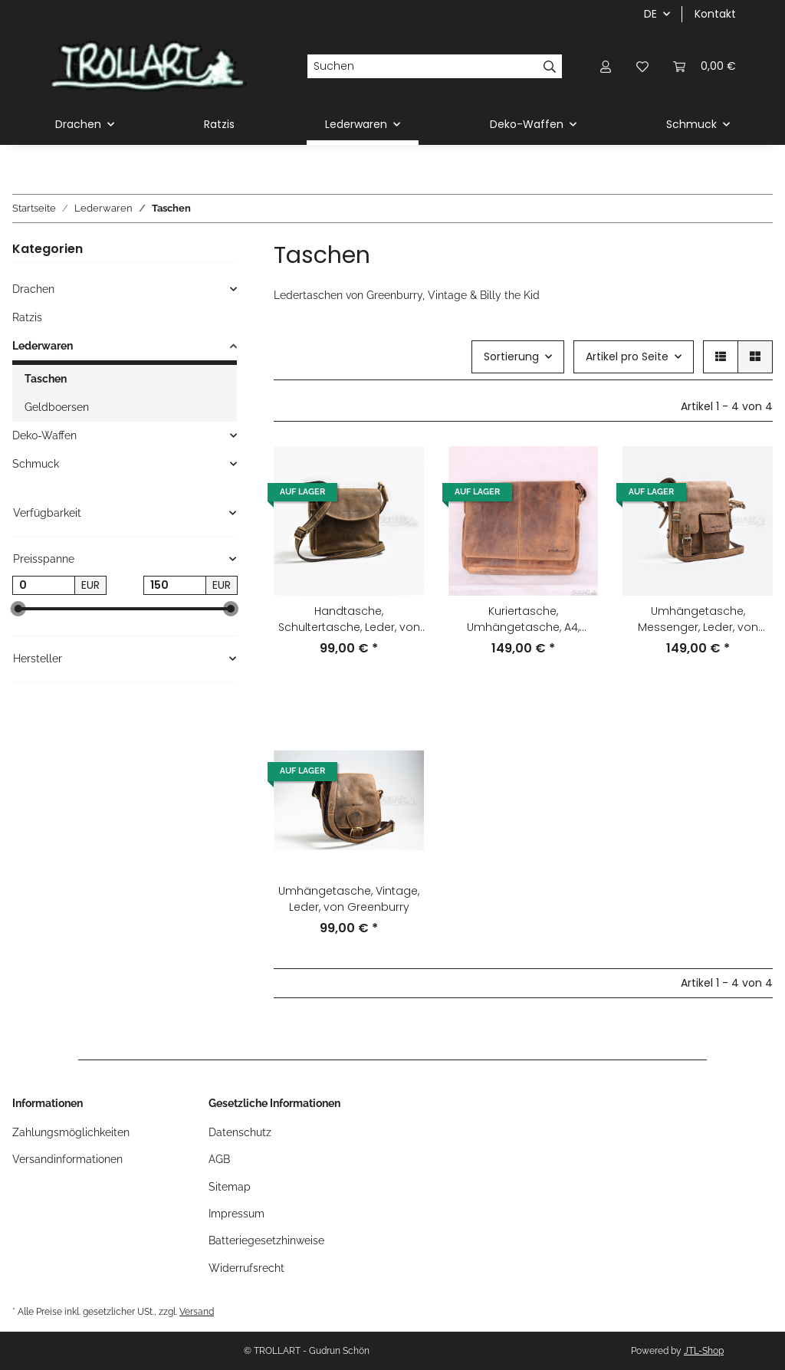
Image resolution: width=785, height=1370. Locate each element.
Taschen (46, 379)
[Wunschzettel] (642, 66)
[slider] (18, 609)
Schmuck (35, 464)
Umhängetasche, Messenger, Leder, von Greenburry (698, 619)
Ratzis (27, 317)
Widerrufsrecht (246, 1268)
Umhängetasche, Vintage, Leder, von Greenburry (348, 899)
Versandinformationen (67, 1159)
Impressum (236, 1213)
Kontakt (715, 13)
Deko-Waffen (44, 435)
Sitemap (230, 1187)
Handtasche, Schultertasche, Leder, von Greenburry (349, 619)
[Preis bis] (174, 586)
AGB (219, 1159)
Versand (196, 1311)
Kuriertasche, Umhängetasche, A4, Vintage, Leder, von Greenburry (523, 619)
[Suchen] (422, 67)
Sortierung (511, 356)
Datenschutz (240, 1132)
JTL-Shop (704, 1350)
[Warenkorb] (704, 66)
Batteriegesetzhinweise (266, 1240)
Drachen (33, 289)
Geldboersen (57, 407)
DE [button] (650, 13)
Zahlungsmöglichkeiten (71, 1132)
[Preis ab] (43, 586)
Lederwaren (42, 346)
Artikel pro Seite (627, 356)
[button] (605, 66)
